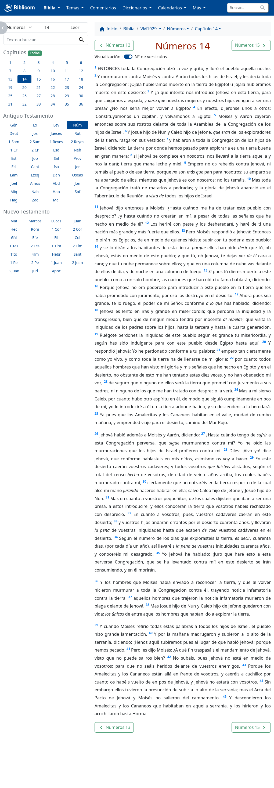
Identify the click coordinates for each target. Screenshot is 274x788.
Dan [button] (56, 175)
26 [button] (24, 95)
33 (115, 521)
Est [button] (14, 158)
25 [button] (10, 95)
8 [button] (24, 70)
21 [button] (39, 87)
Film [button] (35, 254)
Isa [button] (56, 166)
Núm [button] (77, 125)
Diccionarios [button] (135, 8)
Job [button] (35, 158)
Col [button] (77, 237)
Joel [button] (14, 183)
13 (183, 230)
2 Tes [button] (35, 245)
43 (244, 665)
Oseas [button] (77, 175)
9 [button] (39, 70)
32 (129, 513)
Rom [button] (35, 229)
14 (96, 246)
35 (158, 553)
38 (147, 604)
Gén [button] (13, 125)
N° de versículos (151, 57)
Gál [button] (14, 237)
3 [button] (39, 62)
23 (106, 381)
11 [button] (67, 70)
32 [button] (24, 104)
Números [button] (176, 29)
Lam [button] (13, 175)
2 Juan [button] (77, 262)
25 (96, 413)
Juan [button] (77, 220)
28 (226, 449)
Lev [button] (56, 125)
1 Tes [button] (13, 245)
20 (264, 341)
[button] (114, 45)
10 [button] (53, 70)
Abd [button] (56, 183)
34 (116, 537)
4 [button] (53, 62)
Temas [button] (73, 8)
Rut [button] (77, 133)
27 (203, 433)
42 (169, 657)
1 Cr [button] (13, 150)
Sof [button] (77, 191)
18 (96, 310)
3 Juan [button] (13, 270)
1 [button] (10, 62)
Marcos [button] (35, 220)
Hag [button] (13, 200)
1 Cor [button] (56, 229)
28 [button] (53, 95)
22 (232, 358)
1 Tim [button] (56, 245)
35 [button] (67, 104)
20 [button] (24, 87)
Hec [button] (13, 229)
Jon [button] (77, 183)
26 (96, 433)
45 (225, 696)
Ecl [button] (13, 166)
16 (96, 286)
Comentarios (103, 8)
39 (96, 625)
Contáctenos (87, 769)
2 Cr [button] (34, 150)
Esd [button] (56, 150)
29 (252, 457)
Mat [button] (13, 220)
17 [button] (67, 79)
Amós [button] (35, 183)
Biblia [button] (50, 8)
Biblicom (19, 8)
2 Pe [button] (35, 262)
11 (96, 206)
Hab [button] (56, 191)
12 (147, 223)
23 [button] (67, 87)
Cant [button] (35, 166)
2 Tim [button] (77, 245)
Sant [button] (77, 254)
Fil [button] (56, 237)
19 (96, 334)
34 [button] (53, 104)
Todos (34, 53)
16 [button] (53, 79)
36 (96, 581)
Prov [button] (77, 158)
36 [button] (81, 104)
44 (261, 680)
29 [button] (67, 95)
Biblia (129, 29)
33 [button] (39, 104)
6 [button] (81, 62)
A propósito (52, 769)
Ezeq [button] (35, 175)
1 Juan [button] (56, 262)
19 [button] (10, 87)
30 (144, 481)
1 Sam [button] (13, 141)
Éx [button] (35, 125)
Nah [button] (35, 191)
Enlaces (22, 769)
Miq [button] (13, 191)
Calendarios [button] (170, 8)
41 (128, 648)
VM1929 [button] (149, 29)
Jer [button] (77, 166)
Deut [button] (14, 133)
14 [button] (24, 79)
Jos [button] (35, 133)
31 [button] (10, 104)
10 (249, 178)
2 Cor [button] (77, 229)
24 (236, 389)
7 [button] (10, 70)
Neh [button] (77, 150)
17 (237, 294)
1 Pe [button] (13, 262)
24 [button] (81, 87)
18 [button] (81, 79)
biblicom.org (31, 778)
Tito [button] (13, 254)
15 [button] (39, 79)
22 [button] (53, 87)
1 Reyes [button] (56, 141)
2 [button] (24, 62)
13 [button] (10, 79)
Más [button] (197, 8)
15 (205, 270)
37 (130, 597)
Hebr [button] (56, 254)
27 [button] (39, 95)
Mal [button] (56, 200)
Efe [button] (35, 237)
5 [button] (67, 62)
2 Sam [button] (35, 141)
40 (151, 633)
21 (218, 350)
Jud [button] (35, 270)
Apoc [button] (56, 270)
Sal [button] (56, 158)
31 (107, 497)
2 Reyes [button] (77, 141)
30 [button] (81, 95)
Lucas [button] (56, 220)
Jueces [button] (56, 133)
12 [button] (81, 70)
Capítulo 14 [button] (206, 29)
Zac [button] (35, 200)
